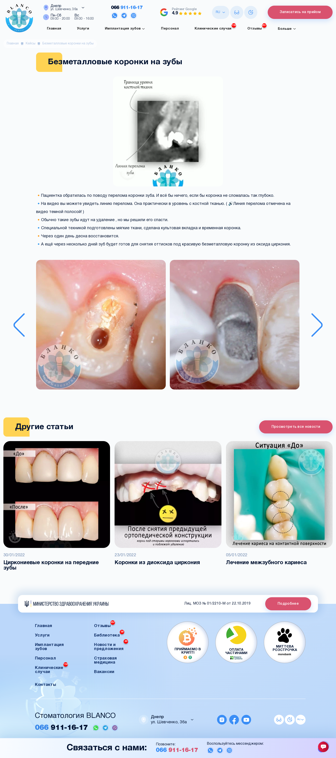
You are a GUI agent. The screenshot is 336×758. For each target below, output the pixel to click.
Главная (54, 28)
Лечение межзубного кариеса (266, 562)
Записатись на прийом (299, 12)
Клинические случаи (215, 27)
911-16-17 (126, 8)
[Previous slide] (19, 325)
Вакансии (104, 672)
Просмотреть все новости (296, 426)
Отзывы (257, 27)
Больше (287, 29)
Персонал (170, 28)
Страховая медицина (105, 660)
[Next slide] (317, 325)
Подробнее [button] (288, 603)
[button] (101, 325)
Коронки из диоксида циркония (157, 562)
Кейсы (30, 43)
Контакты (45, 685)
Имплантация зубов (125, 29)
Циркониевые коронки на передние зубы (51, 565)
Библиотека (109, 634)
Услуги (83, 28)
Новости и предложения (111, 645)
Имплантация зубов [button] (49, 647)
